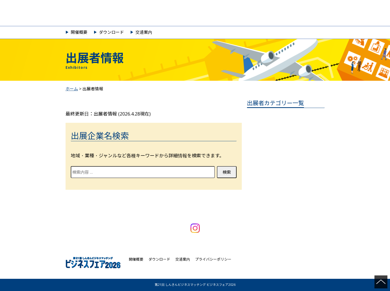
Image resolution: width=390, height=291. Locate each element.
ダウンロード (111, 32)
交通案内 (144, 32)
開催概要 (79, 32)
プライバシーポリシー (213, 259)
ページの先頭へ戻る (380, 281)
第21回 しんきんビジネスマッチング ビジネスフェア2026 (195, 13)
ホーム (72, 89)
